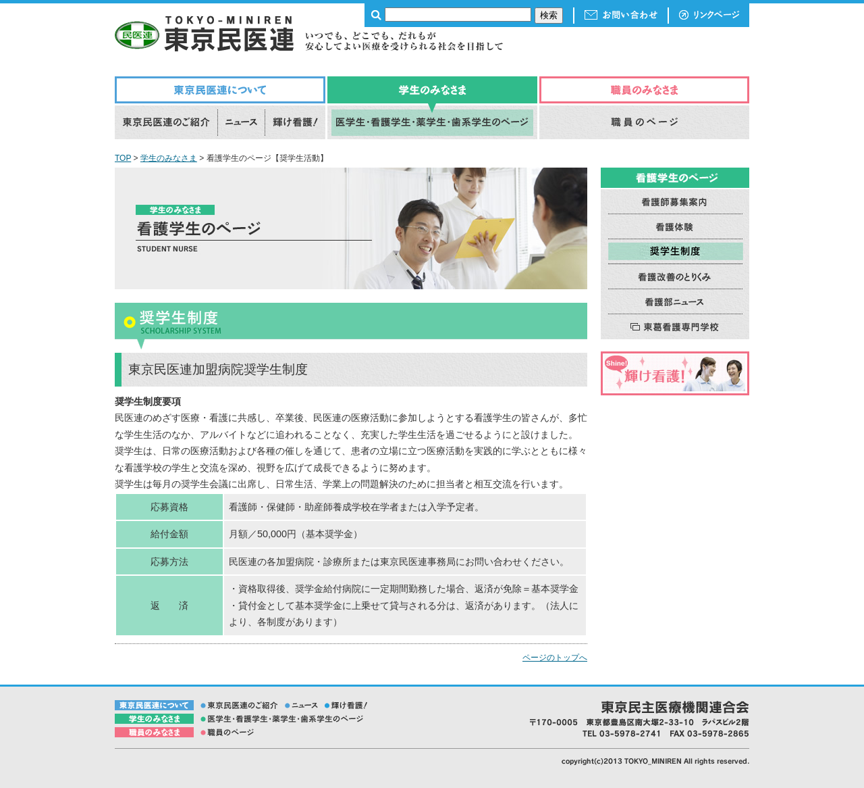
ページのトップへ (554, 657)
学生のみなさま (168, 158)
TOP (123, 158)
